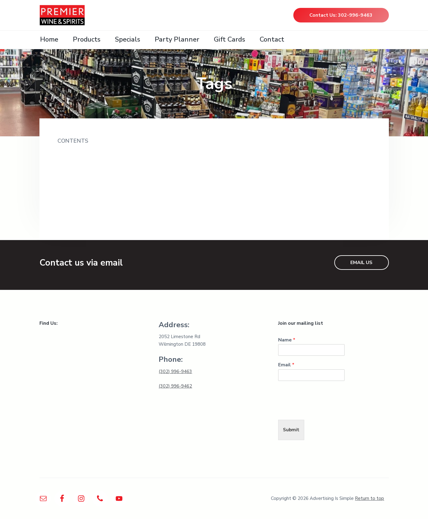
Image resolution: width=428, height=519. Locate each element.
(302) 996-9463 (175, 371)
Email (286, 365)
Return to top (369, 498)
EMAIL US (361, 262)
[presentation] (324, 409)
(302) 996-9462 (175, 386)
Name (286, 340)
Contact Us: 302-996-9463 (340, 15)
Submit (291, 430)
